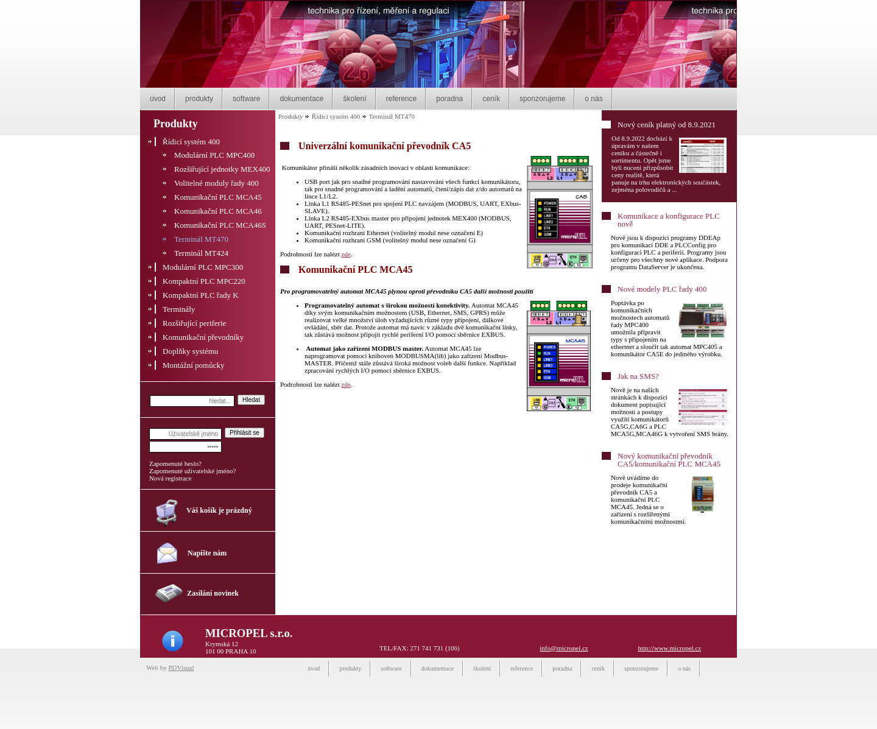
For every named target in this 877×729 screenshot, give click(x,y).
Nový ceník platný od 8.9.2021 (667, 124)
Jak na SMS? (638, 376)
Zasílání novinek (213, 593)
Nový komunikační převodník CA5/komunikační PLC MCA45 (669, 459)
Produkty (290, 116)
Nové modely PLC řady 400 (662, 289)
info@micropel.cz (564, 648)
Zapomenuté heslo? (175, 463)
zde (346, 254)
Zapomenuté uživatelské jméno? (192, 470)
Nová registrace (170, 478)
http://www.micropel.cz (669, 648)
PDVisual (181, 667)
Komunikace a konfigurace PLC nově (669, 219)
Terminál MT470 (392, 116)
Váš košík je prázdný (219, 510)
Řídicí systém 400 (336, 116)
